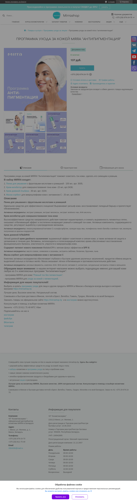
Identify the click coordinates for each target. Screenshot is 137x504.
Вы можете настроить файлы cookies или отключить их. (67, 491)
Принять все (60, 497)
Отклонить (79, 497)
